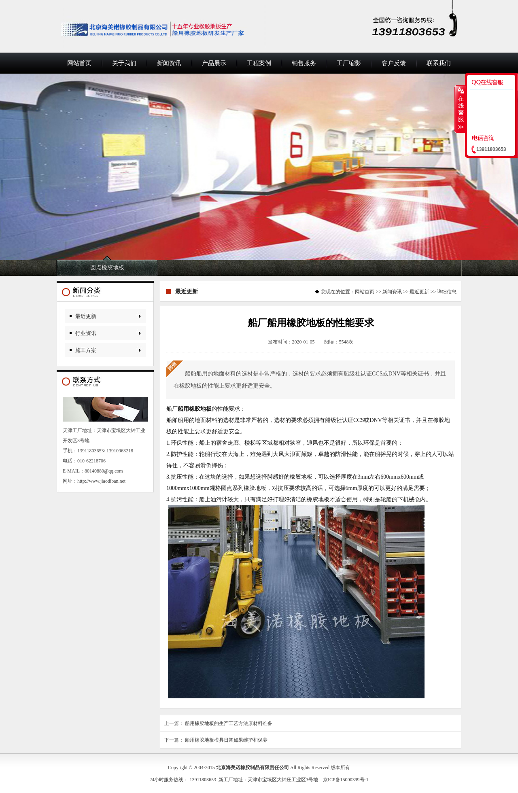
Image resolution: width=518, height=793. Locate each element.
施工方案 (85, 350)
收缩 (460, 109)
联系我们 (439, 63)
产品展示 (214, 63)
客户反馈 (394, 63)
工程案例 (259, 63)
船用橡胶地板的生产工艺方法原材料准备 (228, 723)
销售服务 (304, 63)
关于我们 (124, 63)
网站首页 (79, 63)
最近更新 (85, 316)
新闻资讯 (169, 63)
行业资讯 (85, 333)
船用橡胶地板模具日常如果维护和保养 (226, 740)
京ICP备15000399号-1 (346, 779)
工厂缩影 (349, 63)
